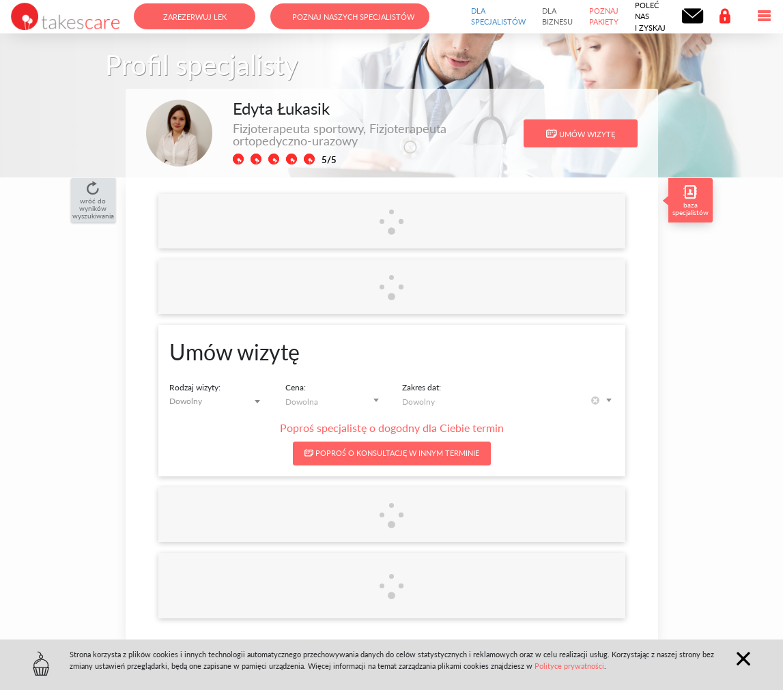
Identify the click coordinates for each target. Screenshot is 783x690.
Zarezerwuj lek (195, 16)
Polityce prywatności (569, 665)
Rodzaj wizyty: (194, 387)
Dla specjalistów (498, 16)
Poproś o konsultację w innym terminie (391, 452)
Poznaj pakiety (603, 16)
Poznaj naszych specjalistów (353, 16)
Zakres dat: (421, 387)
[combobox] (217, 401)
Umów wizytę (580, 133)
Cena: (295, 387)
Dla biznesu (557, 16)
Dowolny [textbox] (185, 401)
